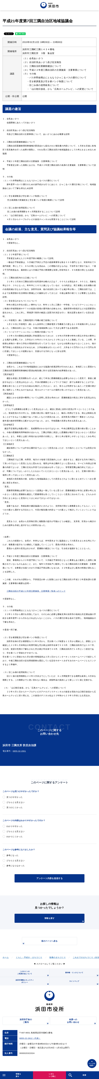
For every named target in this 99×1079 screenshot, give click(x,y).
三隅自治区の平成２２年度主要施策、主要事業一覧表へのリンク (36, 591)
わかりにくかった (14, 836)
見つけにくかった (14, 807)
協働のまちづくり (57, 957)
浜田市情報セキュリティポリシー (32, 982)
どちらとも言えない (15, 802)
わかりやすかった (14, 826)
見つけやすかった (14, 797)
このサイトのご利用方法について (33, 974)
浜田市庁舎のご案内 (34, 1021)
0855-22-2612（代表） (30, 1038)
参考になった (12, 855)
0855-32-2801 (19, 751)
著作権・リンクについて (82, 974)
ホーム (6, 957)
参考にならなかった (15, 866)
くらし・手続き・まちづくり (29, 957)
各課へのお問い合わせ (81, 1021)
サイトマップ (84, 982)
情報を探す (64, 920)
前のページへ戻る (40, 942)
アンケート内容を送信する (49, 878)
